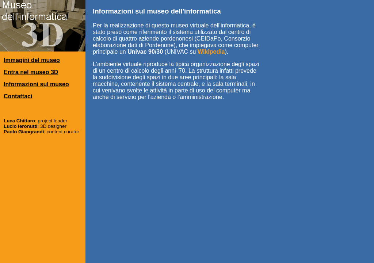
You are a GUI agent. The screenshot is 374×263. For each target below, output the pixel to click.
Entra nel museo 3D (31, 72)
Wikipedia (211, 52)
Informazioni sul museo (36, 84)
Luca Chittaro (19, 120)
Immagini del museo (32, 60)
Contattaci (18, 96)
